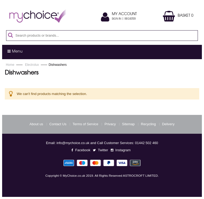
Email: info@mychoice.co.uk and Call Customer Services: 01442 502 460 (102, 143)
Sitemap (128, 124)
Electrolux (32, 65)
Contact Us (57, 124)
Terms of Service (85, 124)
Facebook (82, 150)
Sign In (116, 19)
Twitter (103, 150)
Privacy (110, 124)
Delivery (168, 124)
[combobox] (105, 36)
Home (10, 65)
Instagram (123, 150)
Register (130, 19)
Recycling (148, 124)
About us (36, 124)
